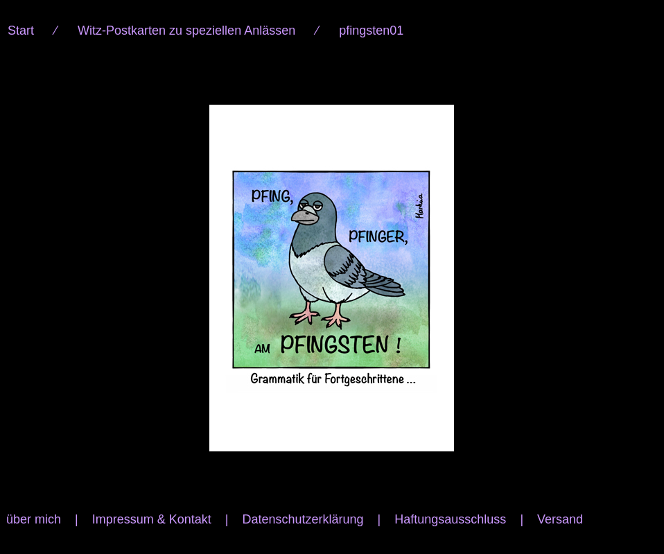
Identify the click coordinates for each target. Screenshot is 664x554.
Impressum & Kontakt (151, 519)
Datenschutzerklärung (302, 519)
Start (21, 30)
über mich (33, 519)
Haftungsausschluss (450, 519)
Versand (560, 519)
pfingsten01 (371, 30)
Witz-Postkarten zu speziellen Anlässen (186, 30)
